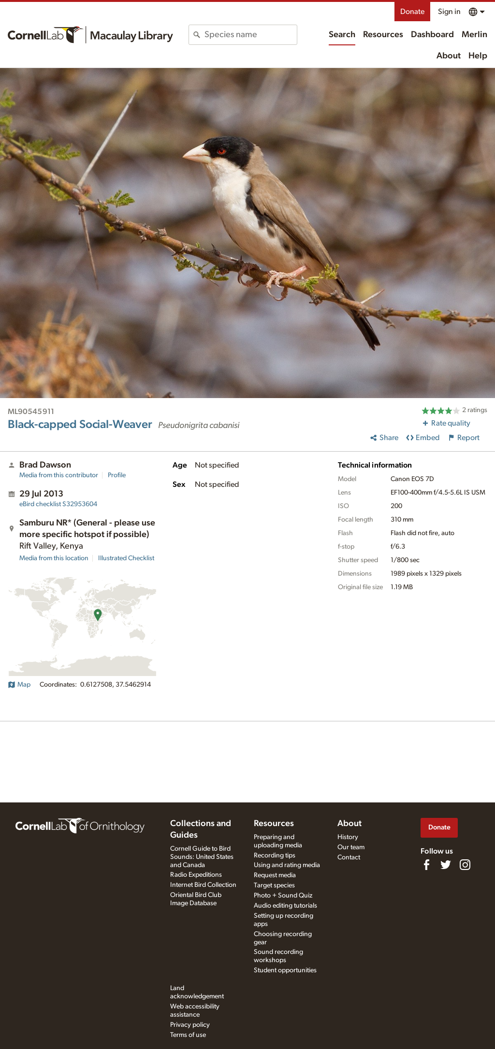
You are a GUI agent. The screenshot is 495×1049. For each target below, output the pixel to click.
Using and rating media (287, 865)
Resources (383, 34)
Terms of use (188, 1035)
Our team (350, 847)
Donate (412, 11)
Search (342, 34)
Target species (274, 885)
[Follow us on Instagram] (465, 864)
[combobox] (250, 34)
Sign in (449, 11)
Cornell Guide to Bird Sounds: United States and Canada (201, 857)
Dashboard (432, 34)
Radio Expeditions (196, 874)
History (347, 837)
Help (477, 56)
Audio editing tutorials (285, 905)
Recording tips (274, 855)
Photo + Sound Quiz (283, 895)
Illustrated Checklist (126, 558)
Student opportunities (285, 970)
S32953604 (58, 504)
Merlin (474, 34)
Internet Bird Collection (203, 885)
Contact (348, 857)
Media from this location (53, 558)
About (449, 56)
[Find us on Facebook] (426, 864)
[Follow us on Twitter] (445, 864)
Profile (117, 475)
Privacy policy (190, 1024)
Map (19, 684)
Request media (275, 875)
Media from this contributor (58, 475)
